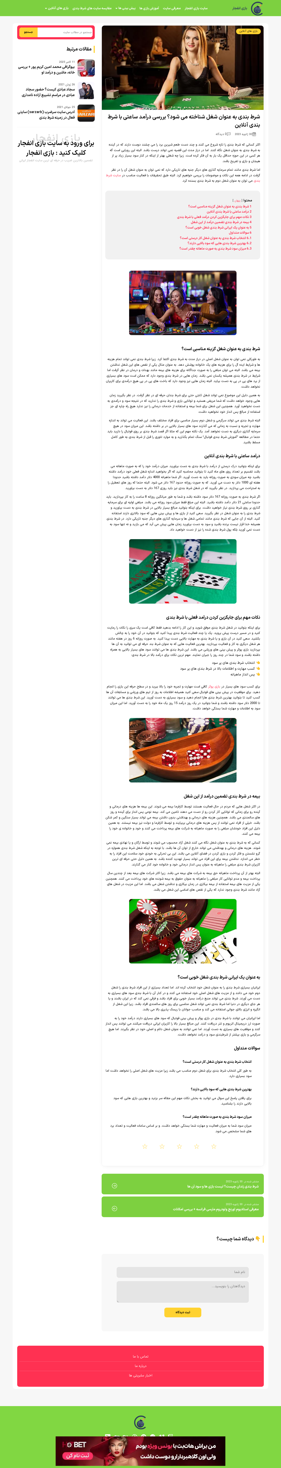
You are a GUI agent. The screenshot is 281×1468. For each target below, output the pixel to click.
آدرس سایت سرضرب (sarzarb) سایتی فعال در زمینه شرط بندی (46, 115)
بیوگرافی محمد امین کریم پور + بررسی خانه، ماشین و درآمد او (46, 69)
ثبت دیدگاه (183, 1312)
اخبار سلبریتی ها (140, 1375)
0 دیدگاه (223, 134)
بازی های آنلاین (58, 8)
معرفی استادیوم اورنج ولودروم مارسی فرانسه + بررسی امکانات (216, 1209)
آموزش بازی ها (149, 8)
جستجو (28, 32)
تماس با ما (140, 1356)
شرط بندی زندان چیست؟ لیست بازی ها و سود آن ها (223, 1186)
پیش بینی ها (127, 8)
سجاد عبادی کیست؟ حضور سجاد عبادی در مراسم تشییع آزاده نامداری (48, 92)
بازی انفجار (239, 8)
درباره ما (141, 1366)
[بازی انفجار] (257, 8)
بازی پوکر (214, 686)
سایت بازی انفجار (196, 8)
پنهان (237, 201)
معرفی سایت (172, 8)
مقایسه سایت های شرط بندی (91, 8)
